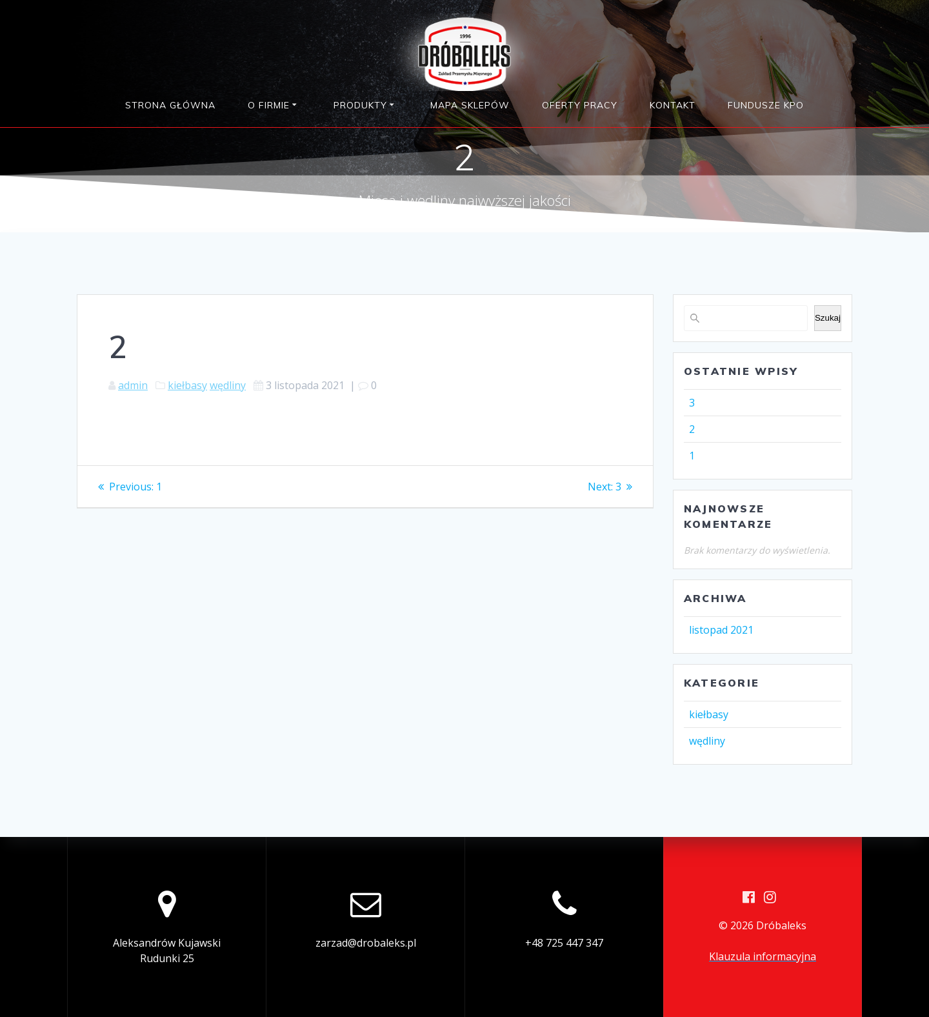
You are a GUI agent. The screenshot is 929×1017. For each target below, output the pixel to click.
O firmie (269, 105)
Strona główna (170, 105)
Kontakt (672, 105)
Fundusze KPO (766, 105)
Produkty (360, 105)
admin (133, 385)
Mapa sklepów (470, 105)
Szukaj (828, 318)
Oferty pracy (579, 105)
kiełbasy (187, 385)
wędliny (228, 385)
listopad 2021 (721, 630)
